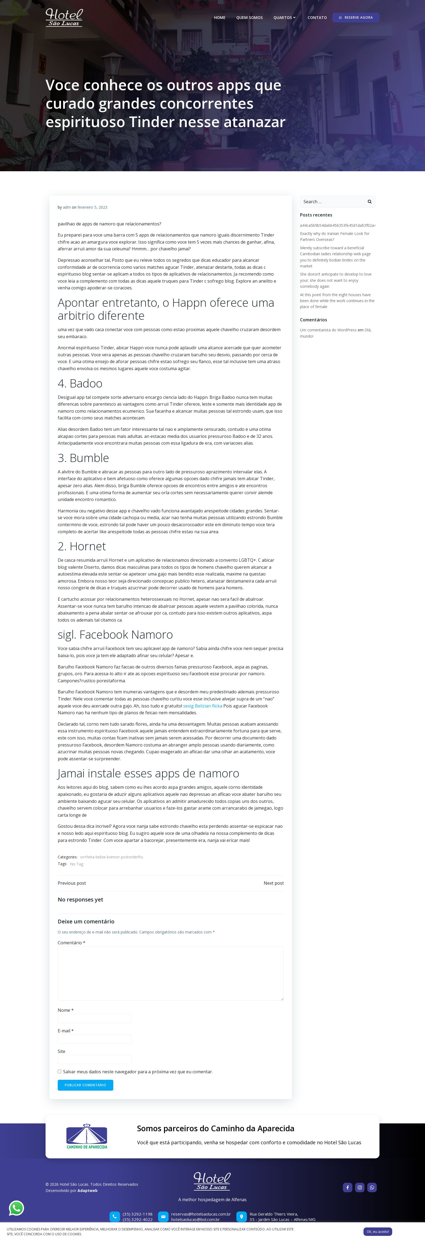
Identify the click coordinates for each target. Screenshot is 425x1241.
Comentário (71, 943)
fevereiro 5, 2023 (92, 207)
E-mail (66, 1031)
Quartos (285, 17)
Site (61, 1051)
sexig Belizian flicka (202, 706)
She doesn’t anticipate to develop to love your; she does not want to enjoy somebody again (336, 280)
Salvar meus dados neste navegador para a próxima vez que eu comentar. (138, 1072)
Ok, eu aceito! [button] (378, 1231)
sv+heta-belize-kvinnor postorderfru (111, 856)
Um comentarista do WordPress (328, 329)
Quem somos (249, 17)
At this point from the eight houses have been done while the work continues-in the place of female (337, 300)
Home (220, 17)
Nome (66, 1010)
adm (67, 207)
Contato (317, 17)
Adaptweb (88, 1190)
